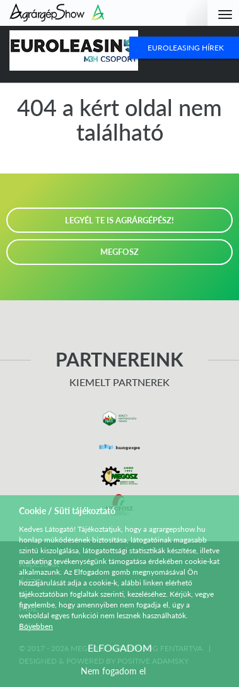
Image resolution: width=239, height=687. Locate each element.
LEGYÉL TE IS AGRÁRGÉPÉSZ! (119, 220)
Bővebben (36, 626)
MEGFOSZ (119, 252)
